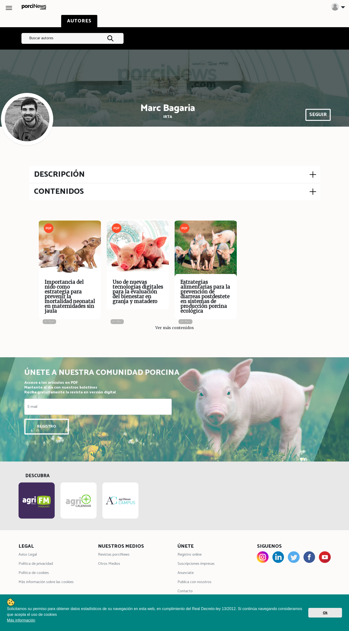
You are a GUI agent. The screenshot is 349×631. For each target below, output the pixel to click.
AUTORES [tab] (79, 21)
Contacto (185, 592)
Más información (21, 620)
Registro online (190, 555)
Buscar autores (41, 38)
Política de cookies (34, 574)
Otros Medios (109, 564)
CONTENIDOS (59, 191)
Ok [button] (325, 613)
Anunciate (186, 574)
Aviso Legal (28, 555)
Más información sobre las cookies (46, 583)
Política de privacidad (36, 564)
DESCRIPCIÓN (59, 174)
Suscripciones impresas (196, 564)
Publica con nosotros (194, 583)
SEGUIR (318, 115)
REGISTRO (46, 426)
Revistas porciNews (114, 555)
